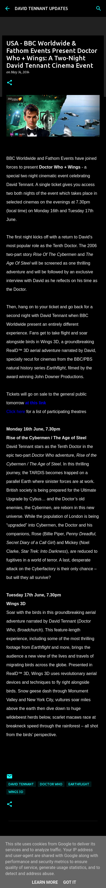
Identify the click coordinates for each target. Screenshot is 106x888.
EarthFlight (78, 784)
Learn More (45, 882)
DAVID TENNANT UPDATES (41, 8)
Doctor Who (51, 784)
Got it (69, 882)
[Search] (98, 8)
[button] (9, 83)
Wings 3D (15, 792)
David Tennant (21, 784)
